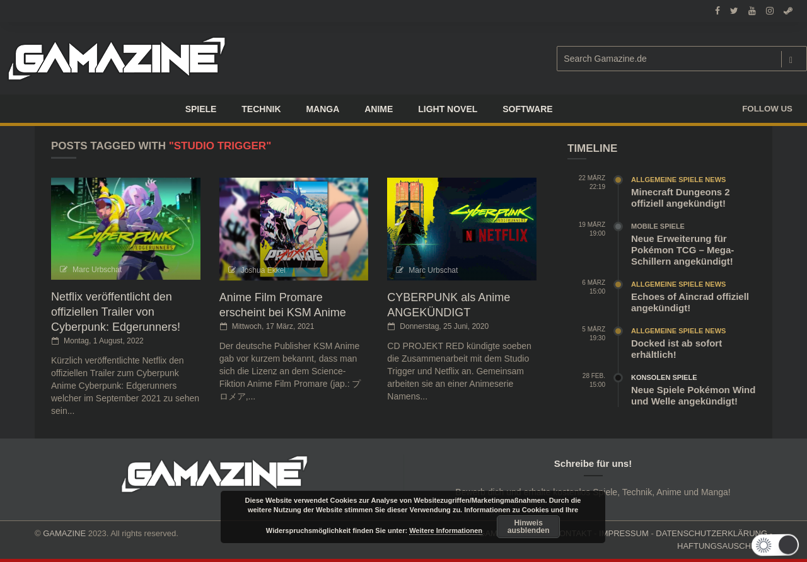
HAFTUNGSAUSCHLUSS (724, 546)
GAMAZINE (64, 533)
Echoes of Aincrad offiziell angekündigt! (690, 302)
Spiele (201, 109)
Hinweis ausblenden (529, 527)
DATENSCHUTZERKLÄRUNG (711, 533)
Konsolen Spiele (664, 377)
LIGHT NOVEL (447, 109)
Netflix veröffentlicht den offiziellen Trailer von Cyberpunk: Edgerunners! (115, 311)
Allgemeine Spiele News (678, 179)
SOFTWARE (527, 109)
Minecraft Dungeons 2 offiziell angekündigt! (680, 197)
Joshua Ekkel (263, 270)
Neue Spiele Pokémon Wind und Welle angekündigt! (693, 395)
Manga (322, 109)
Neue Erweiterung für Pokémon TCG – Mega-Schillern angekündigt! (682, 250)
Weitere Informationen (445, 530)
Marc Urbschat (97, 269)
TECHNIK (261, 109)
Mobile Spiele (658, 226)
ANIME (378, 109)
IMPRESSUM (624, 533)
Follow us (767, 108)
